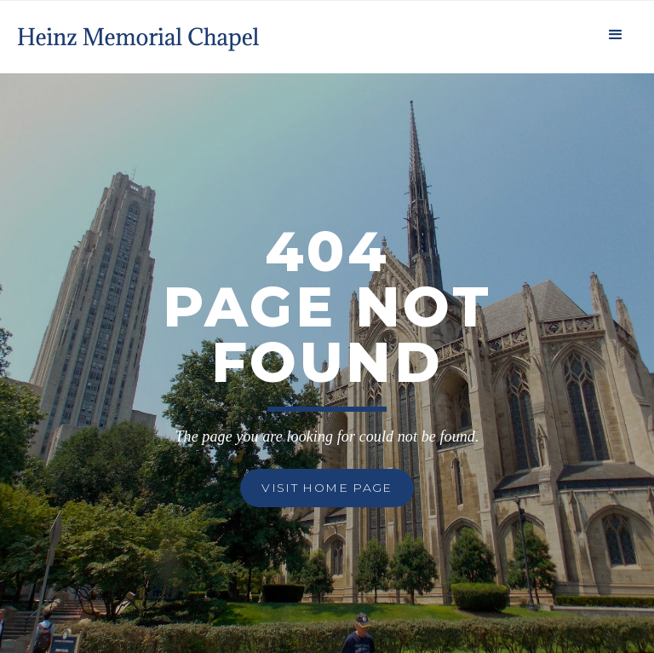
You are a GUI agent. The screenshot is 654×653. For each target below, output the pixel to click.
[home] (140, 33)
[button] (615, 33)
